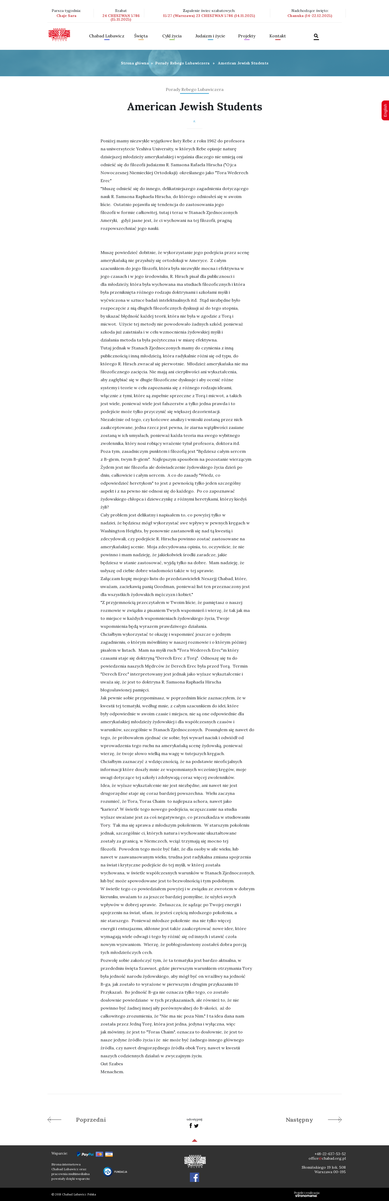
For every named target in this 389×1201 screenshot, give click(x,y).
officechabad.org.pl (327, 1158)
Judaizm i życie (210, 36)
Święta (141, 36)
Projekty (246, 36)
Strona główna (135, 63)
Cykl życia (172, 36)
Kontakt (277, 36)
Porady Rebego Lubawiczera (182, 63)
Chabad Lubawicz (106, 36)
